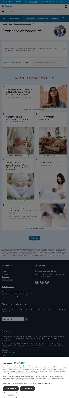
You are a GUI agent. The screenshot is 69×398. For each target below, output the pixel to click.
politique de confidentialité (42, 383)
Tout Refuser (27, 389)
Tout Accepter (11, 389)
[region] (34, 377)
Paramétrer (10, 395)
